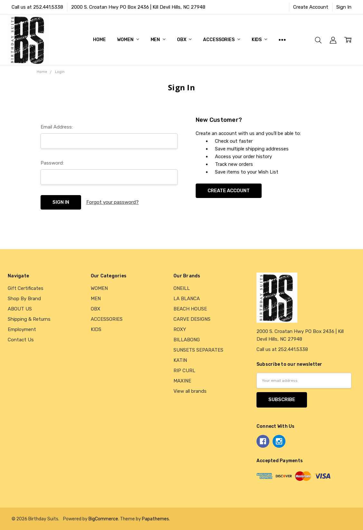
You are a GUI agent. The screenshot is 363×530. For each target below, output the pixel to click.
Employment (22, 329)
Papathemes (155, 518)
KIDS (259, 39)
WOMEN (128, 39)
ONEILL (181, 288)
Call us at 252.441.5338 (37, 7)
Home (99, 39)
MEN (158, 39)
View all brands (190, 391)
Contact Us (21, 340)
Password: (52, 163)
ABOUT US (20, 309)
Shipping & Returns (29, 319)
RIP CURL (184, 370)
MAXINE (182, 381)
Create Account (310, 7)
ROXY (179, 329)
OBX (184, 39)
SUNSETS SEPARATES (198, 350)
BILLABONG (186, 340)
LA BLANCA (186, 298)
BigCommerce (103, 518)
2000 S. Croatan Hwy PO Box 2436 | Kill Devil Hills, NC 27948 (138, 7)
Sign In (343, 7)
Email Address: (57, 127)
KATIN (180, 360)
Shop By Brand (24, 298)
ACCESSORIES (221, 39)
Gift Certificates (25, 288)
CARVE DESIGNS (191, 319)
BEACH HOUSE (190, 309)
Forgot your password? (112, 202)
